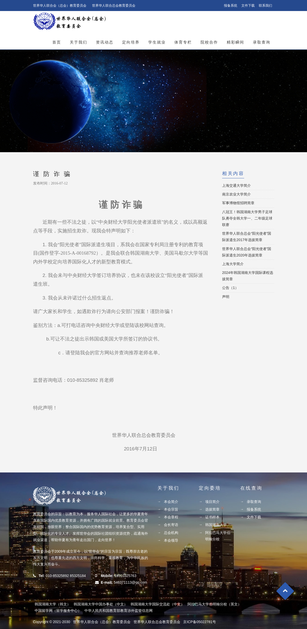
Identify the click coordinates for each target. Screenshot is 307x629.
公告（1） (230, 288)
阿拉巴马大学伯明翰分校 (217, 536)
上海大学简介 (233, 264)
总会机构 (171, 533)
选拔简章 (212, 509)
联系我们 (265, 5)
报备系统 (230, 5)
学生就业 (157, 42)
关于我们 (78, 42)
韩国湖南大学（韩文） (53, 604)
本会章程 (171, 517)
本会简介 (171, 502)
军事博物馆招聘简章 (238, 203)
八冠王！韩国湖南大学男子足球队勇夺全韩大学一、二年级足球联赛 (247, 218)
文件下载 (248, 5)
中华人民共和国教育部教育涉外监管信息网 (118, 611)
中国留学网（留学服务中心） (58, 611)
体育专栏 (183, 42)
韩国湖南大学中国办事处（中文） (100, 604)
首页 (56, 42)
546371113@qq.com (130, 582)
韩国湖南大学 (216, 525)
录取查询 (261, 42)
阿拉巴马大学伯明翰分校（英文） (214, 604)
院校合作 (209, 42)
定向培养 (131, 42)
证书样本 (212, 517)
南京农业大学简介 (236, 194)
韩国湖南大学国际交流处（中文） (157, 604)
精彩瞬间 (235, 42)
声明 (225, 297)
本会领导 (171, 540)
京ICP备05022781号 (199, 622)
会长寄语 (171, 525)
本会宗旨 (171, 509)
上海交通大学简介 (236, 185)
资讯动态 (104, 42)
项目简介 (212, 502)
